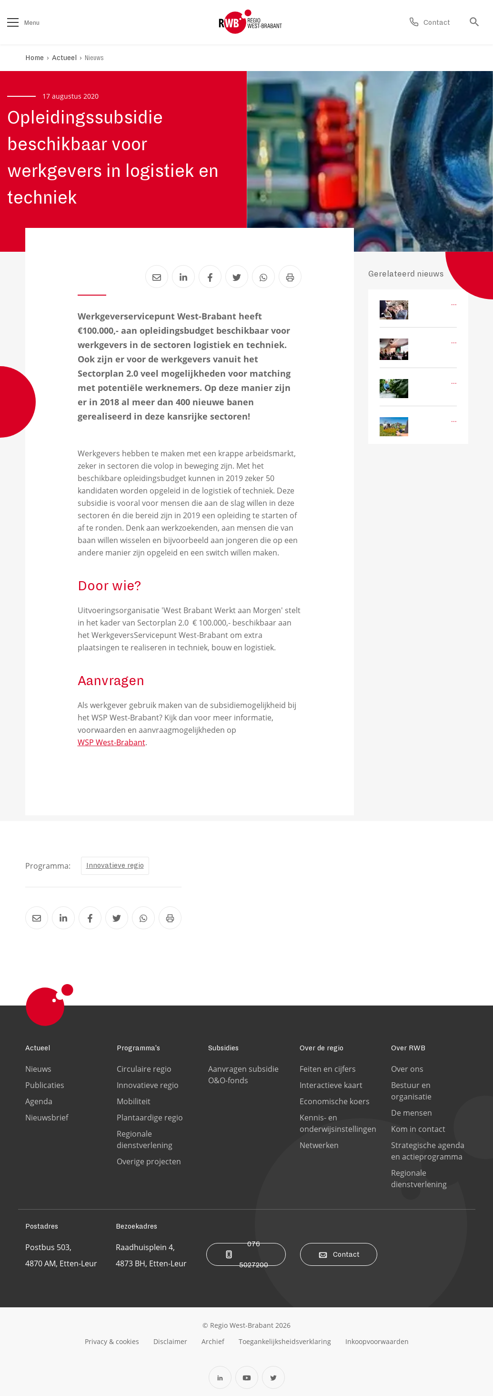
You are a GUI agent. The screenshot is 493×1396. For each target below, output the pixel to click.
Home (34, 58)
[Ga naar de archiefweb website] (212, 1341)
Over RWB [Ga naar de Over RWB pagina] (408, 1048)
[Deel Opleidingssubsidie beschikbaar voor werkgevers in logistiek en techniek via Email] (156, 276)
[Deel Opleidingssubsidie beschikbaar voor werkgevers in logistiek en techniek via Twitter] (236, 276)
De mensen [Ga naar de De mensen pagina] (411, 1113)
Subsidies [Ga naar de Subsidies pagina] (223, 1048)
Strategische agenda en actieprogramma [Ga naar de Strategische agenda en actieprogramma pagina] (427, 1151)
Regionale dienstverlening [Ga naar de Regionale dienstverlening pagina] (144, 1139)
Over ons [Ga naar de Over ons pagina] (407, 1069)
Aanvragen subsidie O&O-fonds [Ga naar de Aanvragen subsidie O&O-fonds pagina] (243, 1075)
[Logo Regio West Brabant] (250, 22)
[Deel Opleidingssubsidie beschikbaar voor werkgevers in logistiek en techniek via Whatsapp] (263, 276)
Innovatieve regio (115, 865)
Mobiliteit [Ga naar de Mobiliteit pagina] (134, 1101)
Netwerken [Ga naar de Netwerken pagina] (319, 1145)
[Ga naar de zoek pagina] (477, 22)
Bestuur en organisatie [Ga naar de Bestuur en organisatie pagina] (411, 1091)
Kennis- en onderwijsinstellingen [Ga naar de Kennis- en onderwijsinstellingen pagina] (338, 1123)
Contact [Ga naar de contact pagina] (339, 1254)
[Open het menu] (13, 22)
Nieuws (94, 58)
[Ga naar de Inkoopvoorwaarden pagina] (377, 1341)
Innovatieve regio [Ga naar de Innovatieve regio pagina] (148, 1085)
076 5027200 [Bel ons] (246, 1254)
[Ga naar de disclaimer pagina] (170, 1341)
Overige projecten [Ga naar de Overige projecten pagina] (149, 1161)
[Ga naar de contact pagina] (430, 22)
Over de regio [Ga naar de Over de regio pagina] (321, 1048)
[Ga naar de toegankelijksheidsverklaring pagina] (285, 1341)
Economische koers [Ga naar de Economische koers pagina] (335, 1101)
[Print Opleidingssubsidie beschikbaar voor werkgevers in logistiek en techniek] (290, 276)
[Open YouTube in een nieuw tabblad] (246, 1377)
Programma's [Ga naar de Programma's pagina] (138, 1048)
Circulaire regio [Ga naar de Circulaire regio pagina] (144, 1069)
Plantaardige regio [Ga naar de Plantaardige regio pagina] (150, 1117)
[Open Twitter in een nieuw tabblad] (273, 1377)
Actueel (64, 58)
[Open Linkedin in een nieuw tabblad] (220, 1377)
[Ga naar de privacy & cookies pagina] (112, 1341)
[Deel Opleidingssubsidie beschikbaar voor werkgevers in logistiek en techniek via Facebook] (210, 276)
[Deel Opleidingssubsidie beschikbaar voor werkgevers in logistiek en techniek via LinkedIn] (183, 276)
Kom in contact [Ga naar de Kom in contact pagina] (418, 1129)
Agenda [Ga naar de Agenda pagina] (38, 1101)
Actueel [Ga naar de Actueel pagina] (37, 1048)
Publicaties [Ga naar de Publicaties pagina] (44, 1085)
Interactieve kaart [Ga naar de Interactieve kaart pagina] (331, 1085)
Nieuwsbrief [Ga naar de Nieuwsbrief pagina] (46, 1117)
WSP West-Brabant (111, 742)
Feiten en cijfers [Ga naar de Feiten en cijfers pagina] (328, 1069)
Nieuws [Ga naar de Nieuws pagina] (38, 1069)
